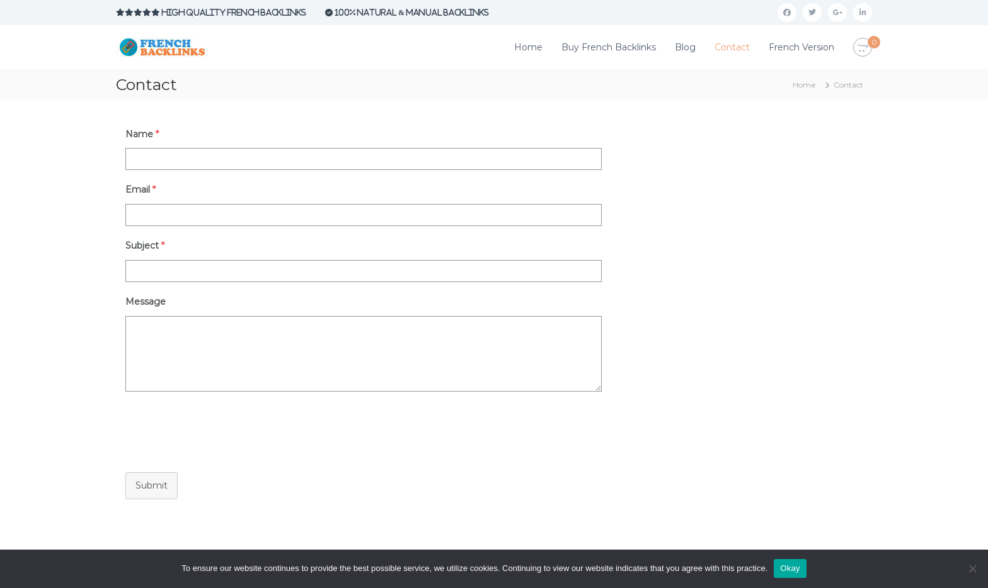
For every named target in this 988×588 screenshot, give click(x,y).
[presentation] (211, 428)
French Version (801, 47)
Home (528, 47)
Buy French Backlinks (608, 47)
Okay (790, 568)
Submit (151, 485)
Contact (732, 47)
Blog (685, 47)
